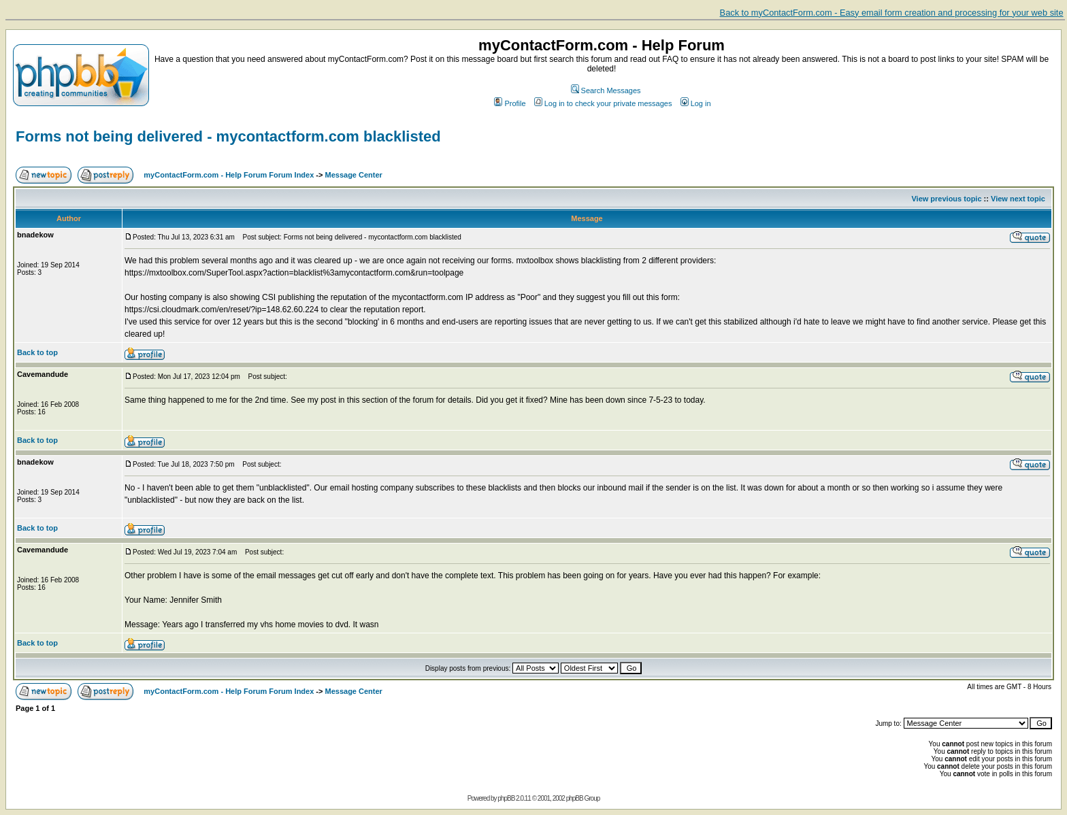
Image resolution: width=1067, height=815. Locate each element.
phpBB (505, 798)
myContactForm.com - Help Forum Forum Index (229, 175)
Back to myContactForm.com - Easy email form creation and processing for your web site (892, 12)
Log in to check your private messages (603, 103)
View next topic (1018, 199)
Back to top (37, 352)
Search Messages (606, 90)
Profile (509, 103)
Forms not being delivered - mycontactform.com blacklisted (228, 136)
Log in (695, 103)
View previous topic (946, 199)
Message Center (353, 175)
